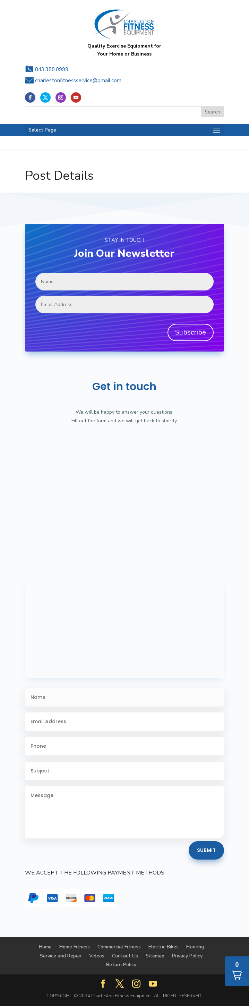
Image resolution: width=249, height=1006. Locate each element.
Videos (96, 956)
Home (45, 947)
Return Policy (121, 964)
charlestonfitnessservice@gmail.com (78, 80)
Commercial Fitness (119, 947)
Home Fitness (74, 947)
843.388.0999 (51, 69)
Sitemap (155, 956)
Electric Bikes (163, 947)
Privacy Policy (187, 956)
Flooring (195, 947)
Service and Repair (60, 956)
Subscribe (190, 332)
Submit (206, 850)
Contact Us (125, 956)
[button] (237, 971)
